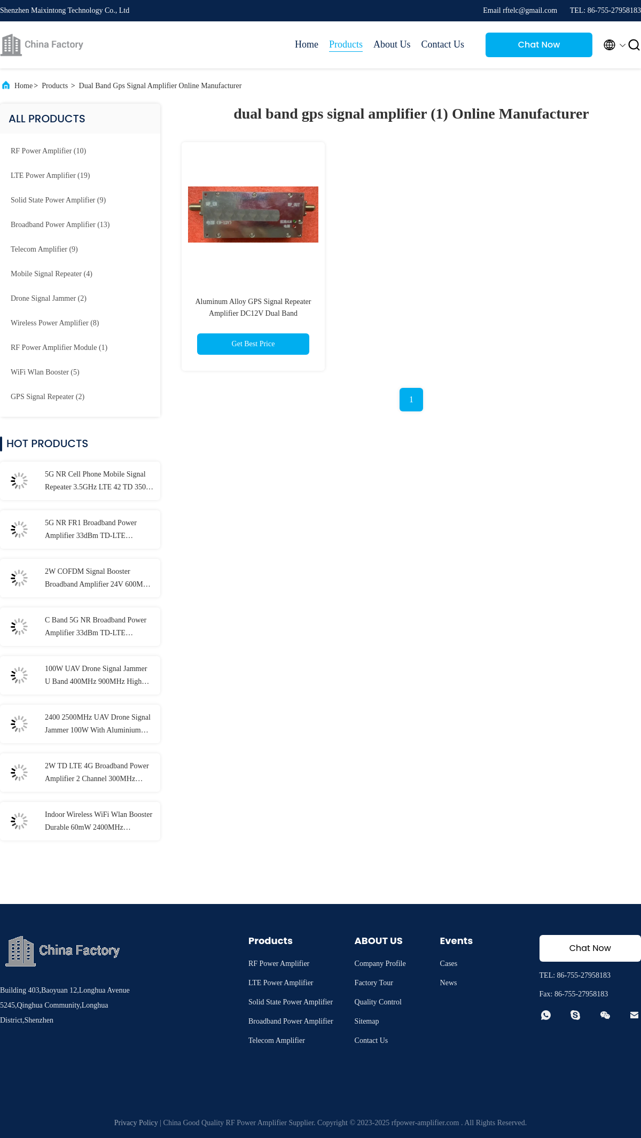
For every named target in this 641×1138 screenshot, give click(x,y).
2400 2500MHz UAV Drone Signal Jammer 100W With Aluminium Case (98, 725)
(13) (60, 225)
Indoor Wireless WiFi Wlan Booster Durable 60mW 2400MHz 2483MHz (98, 822)
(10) (48, 151)
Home (306, 44)
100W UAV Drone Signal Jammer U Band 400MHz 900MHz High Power (96, 676)
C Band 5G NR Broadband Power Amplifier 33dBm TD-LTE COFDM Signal (95, 628)
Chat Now (539, 44)
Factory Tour (374, 983)
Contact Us (443, 44)
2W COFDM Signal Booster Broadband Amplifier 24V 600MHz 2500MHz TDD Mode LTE (98, 579)
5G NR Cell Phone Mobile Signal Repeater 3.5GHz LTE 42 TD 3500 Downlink (97, 482)
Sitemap (367, 1021)
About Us (392, 44)
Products (346, 44)
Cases (449, 964)
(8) (55, 323)
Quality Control (378, 1002)
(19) (50, 176)
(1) (59, 348)
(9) (58, 200)
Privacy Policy (136, 1123)
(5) (45, 372)
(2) (49, 298)
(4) (51, 274)
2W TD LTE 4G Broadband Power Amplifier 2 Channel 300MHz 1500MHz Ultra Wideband (97, 773)
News (448, 983)
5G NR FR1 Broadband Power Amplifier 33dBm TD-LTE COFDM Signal (91, 530)
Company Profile (380, 964)
